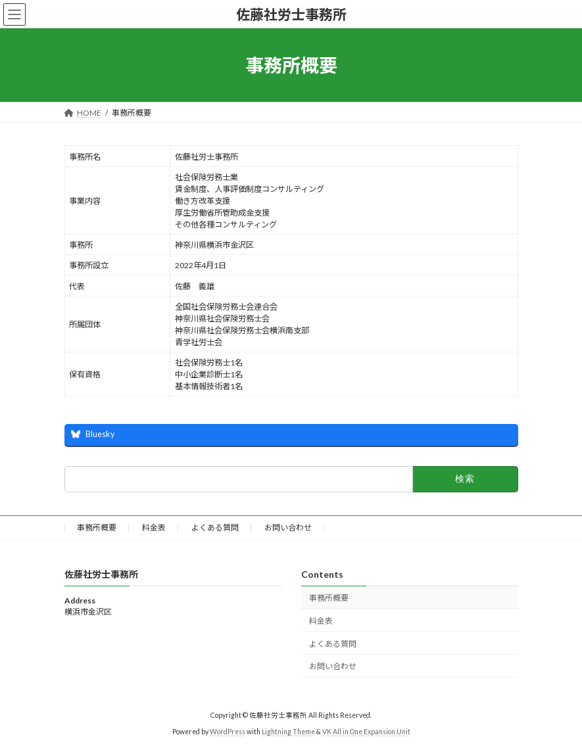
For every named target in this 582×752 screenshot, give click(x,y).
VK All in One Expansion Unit (366, 732)
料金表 (154, 527)
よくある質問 (215, 527)
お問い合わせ (288, 527)
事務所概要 (96, 527)
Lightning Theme (288, 732)
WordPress (227, 732)
